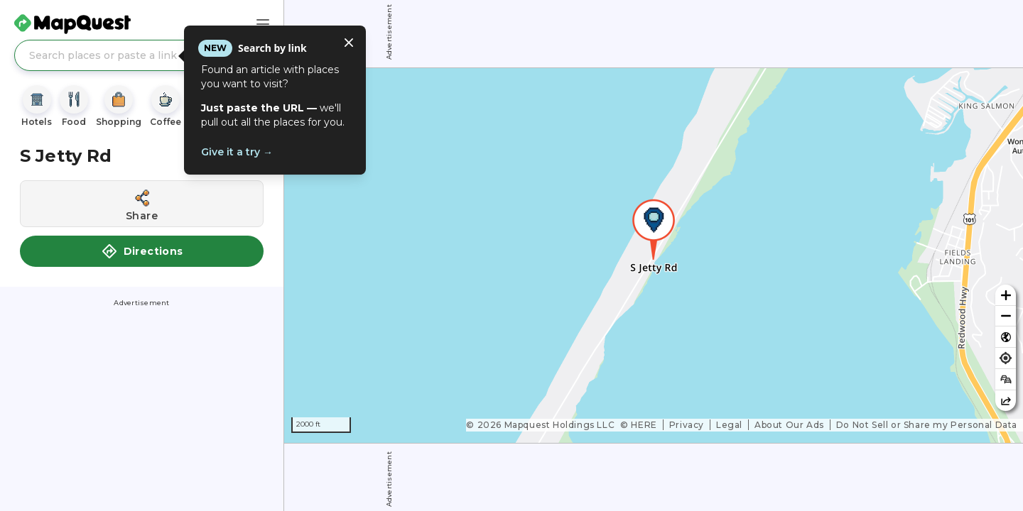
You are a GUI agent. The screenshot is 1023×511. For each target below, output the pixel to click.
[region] (653, 255)
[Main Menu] (262, 24)
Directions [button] (142, 251)
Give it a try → (237, 151)
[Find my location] (1005, 358)
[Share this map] (1005, 400)
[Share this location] (142, 203)
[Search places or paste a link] (141, 55)
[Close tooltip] (348, 42)
